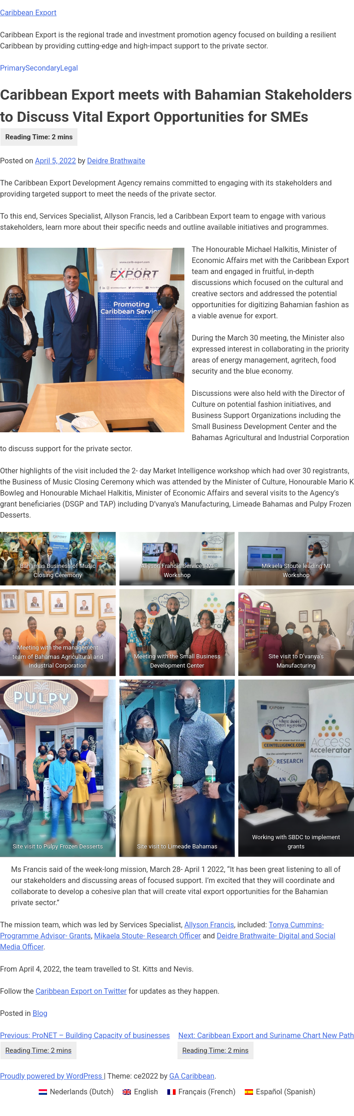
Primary (12, 68)
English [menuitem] (146, 1091)
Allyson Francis (209, 924)
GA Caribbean (191, 1076)
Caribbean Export (28, 12)
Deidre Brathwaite (116, 160)
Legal (69, 68)
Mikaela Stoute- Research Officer (147, 935)
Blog (40, 1013)
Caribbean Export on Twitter (81, 991)
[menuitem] (76, 1092)
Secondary (42, 68)
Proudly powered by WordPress (52, 1076)
